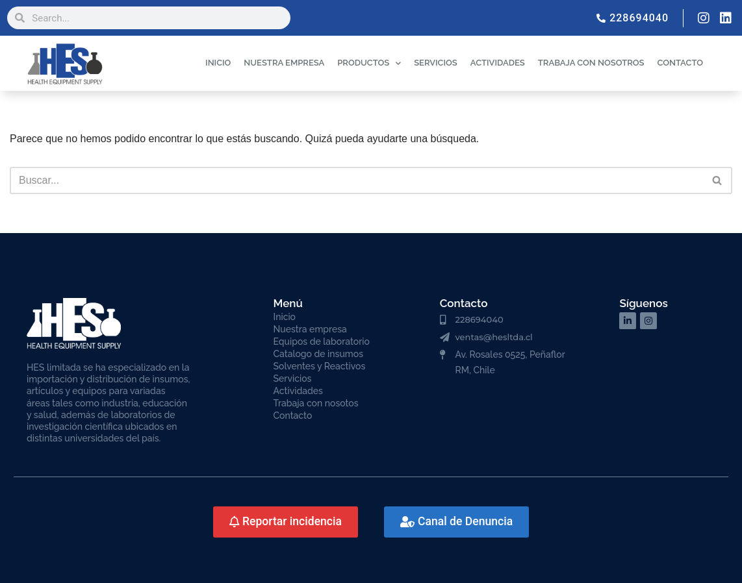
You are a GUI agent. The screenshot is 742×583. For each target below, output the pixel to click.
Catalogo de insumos (319, 354)
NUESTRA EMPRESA (284, 63)
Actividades (298, 391)
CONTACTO (680, 63)
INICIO (218, 63)
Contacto (293, 415)
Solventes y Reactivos (320, 366)
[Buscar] (356, 180)
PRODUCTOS (369, 63)
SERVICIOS (435, 63)
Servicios (293, 378)
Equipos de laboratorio (322, 341)
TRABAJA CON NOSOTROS (591, 63)
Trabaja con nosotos (316, 403)
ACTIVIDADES (497, 63)
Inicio (285, 317)
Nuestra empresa (310, 329)
